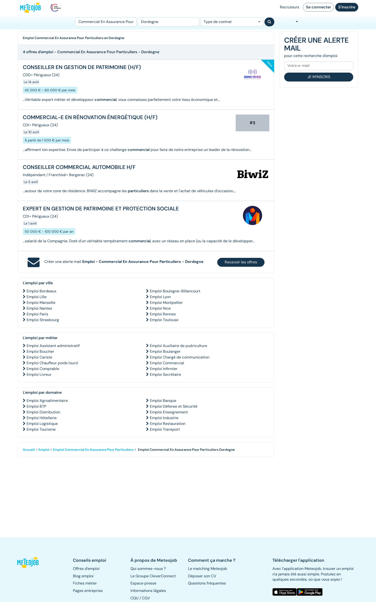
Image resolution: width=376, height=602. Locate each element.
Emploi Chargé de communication (179, 357)
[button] (30, 562)
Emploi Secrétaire (165, 374)
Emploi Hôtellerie (42, 417)
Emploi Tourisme (41, 429)
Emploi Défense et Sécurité (173, 406)
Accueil (29, 449)
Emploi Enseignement (169, 412)
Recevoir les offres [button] (241, 262)
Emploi (43, 449)
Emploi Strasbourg (43, 319)
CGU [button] (134, 598)
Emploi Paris (37, 314)
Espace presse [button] (143, 583)
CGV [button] (146, 598)
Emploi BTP (36, 406)
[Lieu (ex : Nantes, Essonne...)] (168, 21)
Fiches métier (85, 583)
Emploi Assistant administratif (53, 345)
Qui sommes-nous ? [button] (148, 568)
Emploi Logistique (42, 423)
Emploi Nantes (39, 308)
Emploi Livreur (39, 374)
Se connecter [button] (318, 7)
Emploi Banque (163, 400)
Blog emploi (83, 576)
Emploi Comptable (43, 368)
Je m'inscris (318, 76)
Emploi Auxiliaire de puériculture (178, 345)
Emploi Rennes (163, 314)
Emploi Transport (165, 429)
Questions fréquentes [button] (207, 583)
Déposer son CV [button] (202, 576)
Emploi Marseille (41, 302)
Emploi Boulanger (165, 351)
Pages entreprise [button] (88, 590)
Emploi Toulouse (164, 319)
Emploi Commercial (167, 362)
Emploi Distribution (43, 412)
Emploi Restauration (167, 423)
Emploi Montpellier (166, 302)
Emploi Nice (160, 308)
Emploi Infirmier (163, 368)
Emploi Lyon (160, 296)
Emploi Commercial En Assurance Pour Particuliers (93, 449)
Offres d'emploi (86, 568)
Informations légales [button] (148, 590)
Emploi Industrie (164, 417)
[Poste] (106, 21)
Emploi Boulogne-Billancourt (175, 291)
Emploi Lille (37, 296)
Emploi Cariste (39, 357)
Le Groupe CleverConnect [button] (153, 576)
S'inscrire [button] (346, 7)
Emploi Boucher (40, 351)
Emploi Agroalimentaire (47, 400)
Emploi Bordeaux (41, 291)
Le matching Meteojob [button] (207, 568)
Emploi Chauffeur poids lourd (52, 362)
